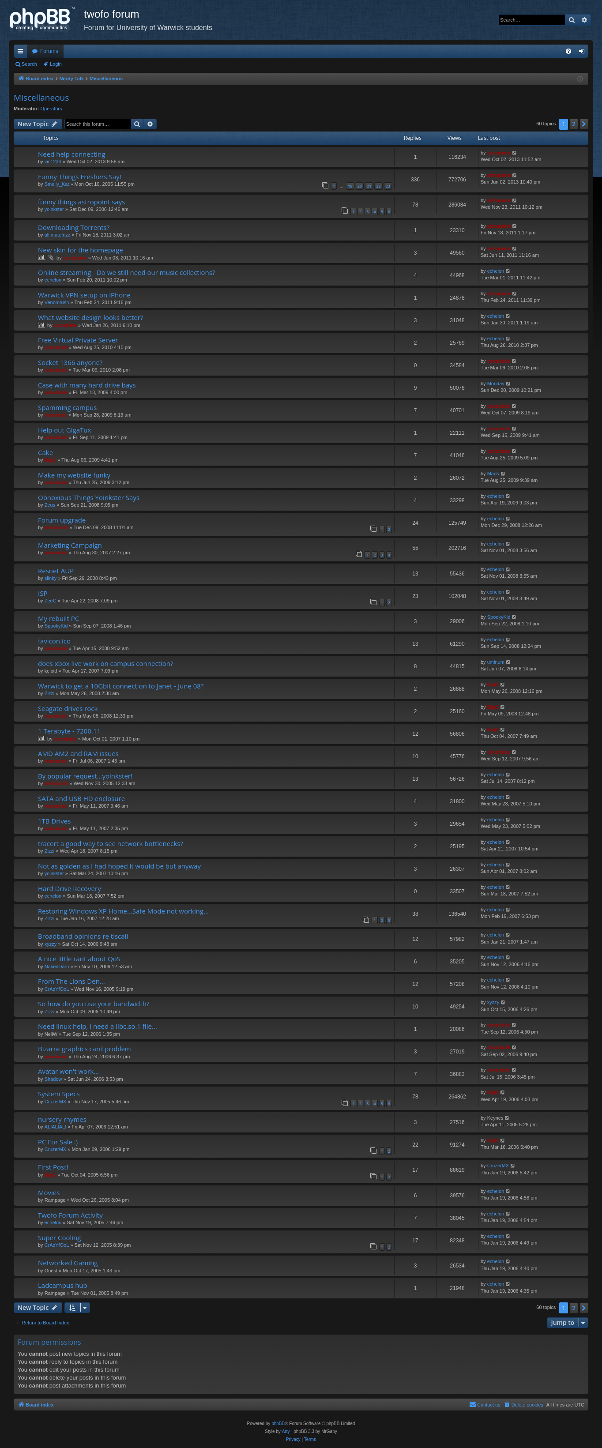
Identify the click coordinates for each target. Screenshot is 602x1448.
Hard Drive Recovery (69, 888)
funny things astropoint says (81, 201)
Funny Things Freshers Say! (79, 176)
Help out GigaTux (64, 429)
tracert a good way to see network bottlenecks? (110, 843)
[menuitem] (568, 51)
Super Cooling (59, 1237)
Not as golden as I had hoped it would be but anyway (119, 865)
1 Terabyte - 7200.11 (69, 730)
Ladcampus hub (62, 1285)
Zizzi (50, 693)
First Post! (53, 1166)
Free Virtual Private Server (78, 339)
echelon (53, 279)
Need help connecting (71, 154)
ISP (42, 593)
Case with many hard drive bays (87, 384)
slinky (51, 578)
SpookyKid (56, 625)
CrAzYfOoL (57, 989)
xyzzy (51, 944)
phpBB (278, 1423)
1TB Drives (54, 820)
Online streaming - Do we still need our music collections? (126, 272)
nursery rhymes (62, 1119)
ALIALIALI (56, 1126)
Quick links (22, 53)
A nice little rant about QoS (79, 958)
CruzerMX (56, 1101)
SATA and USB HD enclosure (81, 798)
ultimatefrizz (58, 234)
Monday (495, 383)
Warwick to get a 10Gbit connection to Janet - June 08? (120, 685)
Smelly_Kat (57, 184)
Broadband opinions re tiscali (83, 936)
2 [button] (574, 124)
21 (369, 186)
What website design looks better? (90, 317)
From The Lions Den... (71, 981)
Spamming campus (67, 407)
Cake (45, 452)
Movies (49, 1192)
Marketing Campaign (70, 545)
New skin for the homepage (80, 249)
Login (56, 64)
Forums (49, 51)
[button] (583, 124)
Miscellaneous (41, 97)
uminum (495, 662)
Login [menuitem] (583, 53)
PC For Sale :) (58, 1141)
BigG (50, 460)
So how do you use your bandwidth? (94, 1003)
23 (388, 186)
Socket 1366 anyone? (70, 362)
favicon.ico (54, 640)
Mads (493, 473)
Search (29, 64)
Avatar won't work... (68, 1071)
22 (378, 186)
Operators (51, 108)
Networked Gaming (68, 1262)
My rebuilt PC (58, 618)
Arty (286, 1431)
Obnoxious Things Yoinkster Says (88, 497)
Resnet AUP (56, 570)
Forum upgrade (62, 519)
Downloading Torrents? (73, 227)
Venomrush (57, 302)
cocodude (65, 325)
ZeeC (50, 600)
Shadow (53, 1079)
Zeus (50, 505)
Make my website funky (74, 474)
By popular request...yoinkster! (85, 775)
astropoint (499, 152)
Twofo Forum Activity (70, 1215)
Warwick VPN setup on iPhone (84, 294)
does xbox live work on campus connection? (105, 663)
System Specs (59, 1093)
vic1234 (53, 161)
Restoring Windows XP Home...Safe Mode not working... (123, 910)
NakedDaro (57, 966)
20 (359, 186)
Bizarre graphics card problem (84, 1048)
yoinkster (54, 209)
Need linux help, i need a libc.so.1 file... (97, 1026)
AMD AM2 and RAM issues (78, 753)
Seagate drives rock (68, 708)
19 (350, 186)
